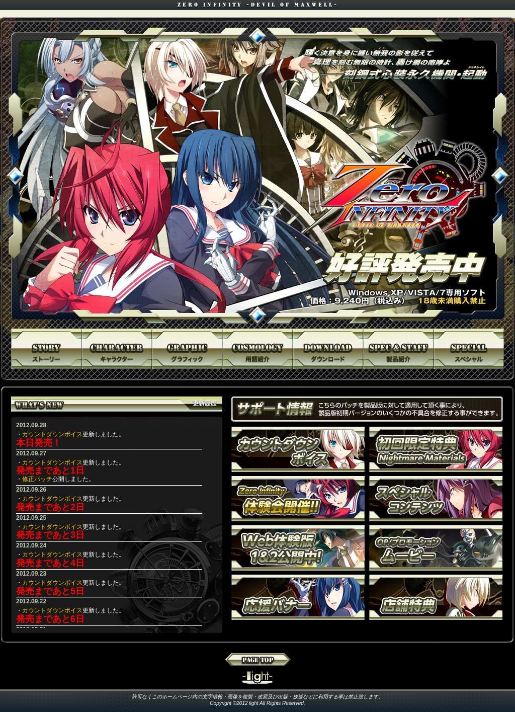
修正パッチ (37, 479)
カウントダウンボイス (52, 434)
